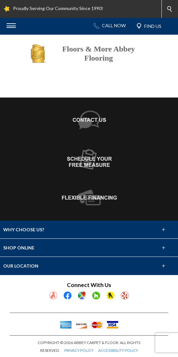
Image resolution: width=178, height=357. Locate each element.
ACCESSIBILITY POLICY (118, 350)
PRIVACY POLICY (79, 350)
